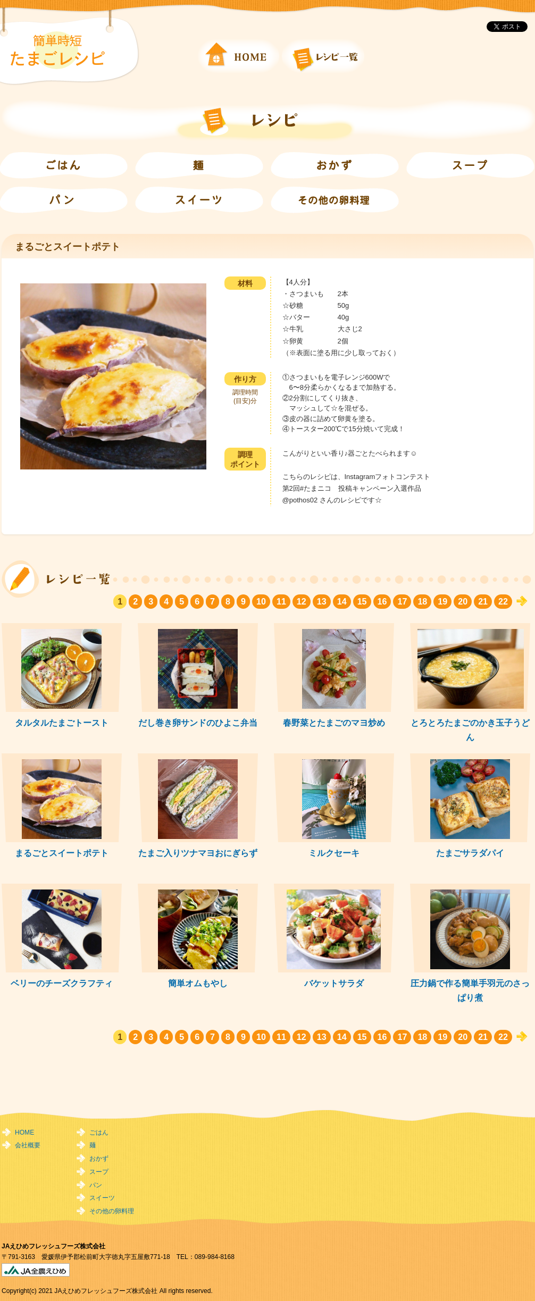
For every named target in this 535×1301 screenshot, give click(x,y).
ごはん (98, 1132)
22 (503, 601)
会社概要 (27, 1145)
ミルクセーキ (334, 853)
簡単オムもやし (198, 983)
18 (422, 601)
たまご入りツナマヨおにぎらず (197, 853)
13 (322, 601)
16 (382, 601)
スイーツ (102, 1198)
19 (442, 601)
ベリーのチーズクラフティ (62, 983)
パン (95, 1185)
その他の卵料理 (111, 1211)
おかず (98, 1158)
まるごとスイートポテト (61, 853)
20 (462, 601)
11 (281, 601)
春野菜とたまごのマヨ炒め (334, 722)
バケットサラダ (334, 983)
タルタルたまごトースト (61, 722)
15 (362, 601)
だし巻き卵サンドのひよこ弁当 (197, 722)
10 (261, 601)
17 (402, 601)
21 (483, 601)
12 (301, 601)
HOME (24, 1132)
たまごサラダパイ (470, 853)
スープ (98, 1172)
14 (342, 601)
